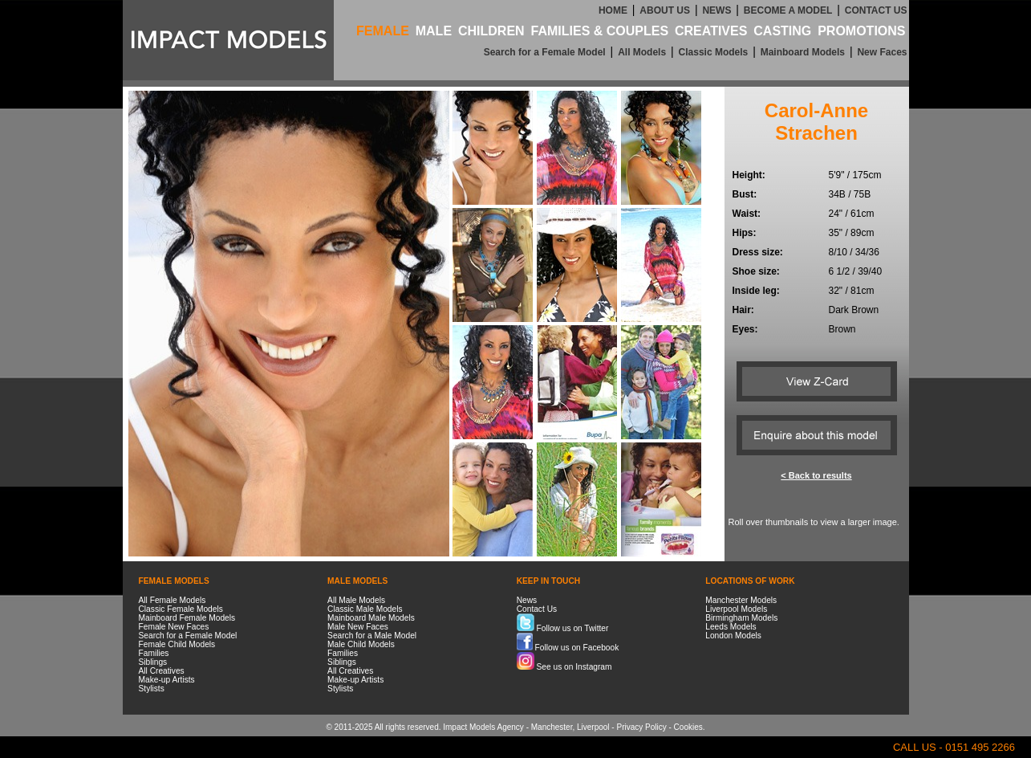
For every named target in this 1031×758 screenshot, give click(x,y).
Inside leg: (756, 290)
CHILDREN (491, 31)
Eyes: (745, 329)
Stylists (151, 688)
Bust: (745, 194)
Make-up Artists (167, 679)
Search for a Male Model (371, 635)
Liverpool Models (736, 609)
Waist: (747, 213)
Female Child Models (177, 644)
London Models (733, 635)
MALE (434, 31)
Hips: (745, 232)
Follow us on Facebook (568, 647)
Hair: (743, 310)
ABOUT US (664, 10)
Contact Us (537, 609)
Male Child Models (361, 644)
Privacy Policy (641, 727)
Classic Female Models (181, 609)
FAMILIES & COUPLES (600, 31)
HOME (613, 10)
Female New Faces (174, 626)
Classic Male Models (364, 609)
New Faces (882, 52)
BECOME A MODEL (788, 10)
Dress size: (758, 252)
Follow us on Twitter (563, 628)
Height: (749, 175)
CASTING (782, 31)
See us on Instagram (564, 666)
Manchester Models (741, 600)
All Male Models (356, 600)
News (527, 600)
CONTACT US (876, 10)
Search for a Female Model (545, 52)
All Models (642, 52)
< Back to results (816, 475)
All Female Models (172, 600)
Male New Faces (357, 626)
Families (154, 653)
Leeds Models (730, 626)
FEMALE (382, 31)
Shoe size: (756, 271)
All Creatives (162, 670)
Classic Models (714, 52)
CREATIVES (711, 31)
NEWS (716, 10)
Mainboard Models (803, 52)
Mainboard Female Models (187, 617)
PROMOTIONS (861, 31)
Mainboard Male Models (371, 617)
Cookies (688, 727)
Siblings (153, 662)
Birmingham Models (741, 617)
